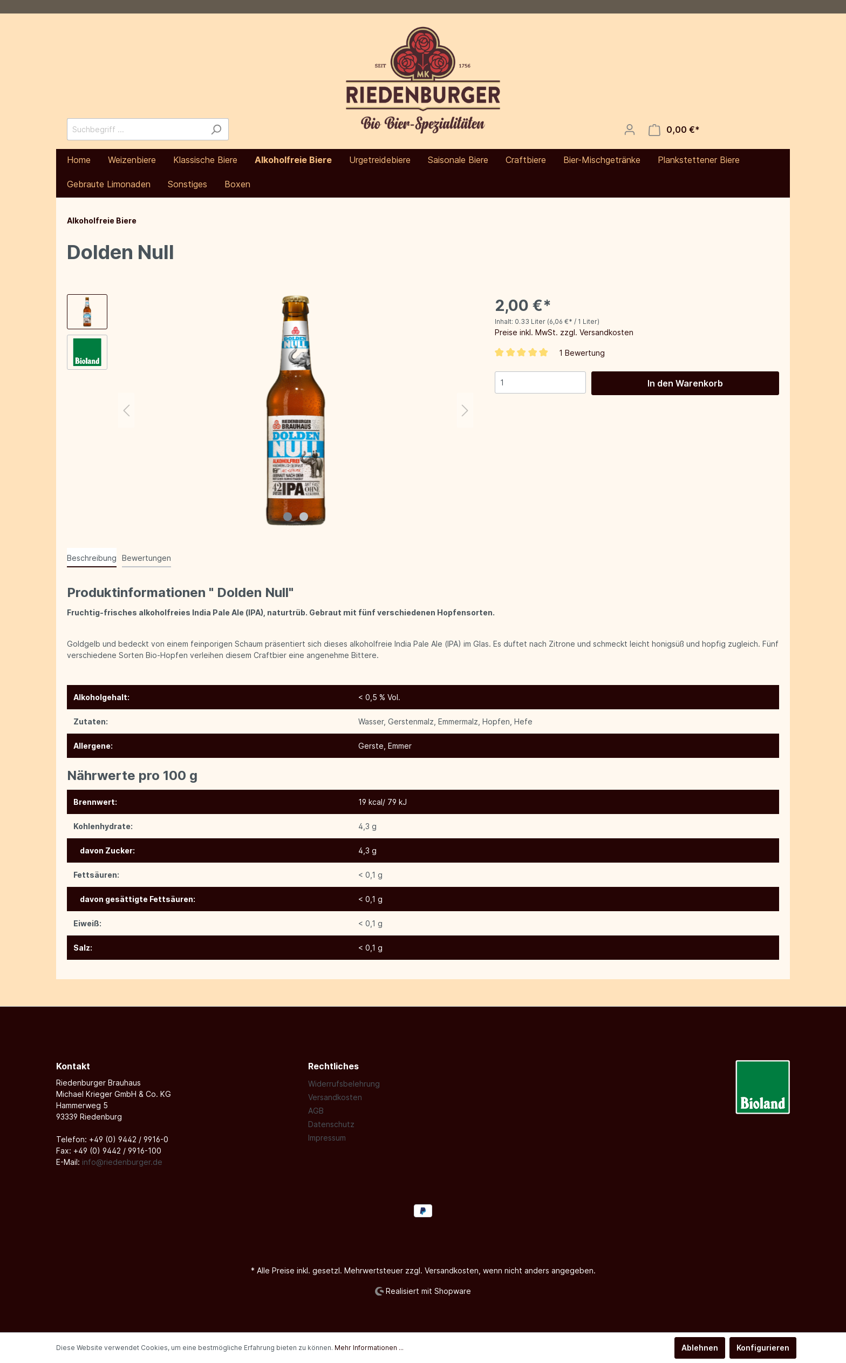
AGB (316, 1110)
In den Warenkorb (685, 383)
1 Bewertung (582, 352)
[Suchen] (216, 129)
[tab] (92, 557)
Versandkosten (335, 1097)
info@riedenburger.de (122, 1162)
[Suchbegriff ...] (135, 129)
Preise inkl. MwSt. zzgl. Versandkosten (564, 332)
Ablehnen (699, 1347)
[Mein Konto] (629, 129)
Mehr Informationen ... (369, 1348)
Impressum (327, 1137)
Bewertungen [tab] (146, 557)
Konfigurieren (762, 1347)
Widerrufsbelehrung (344, 1083)
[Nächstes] (465, 410)
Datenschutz (331, 1124)
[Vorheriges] (126, 410)
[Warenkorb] (674, 129)
